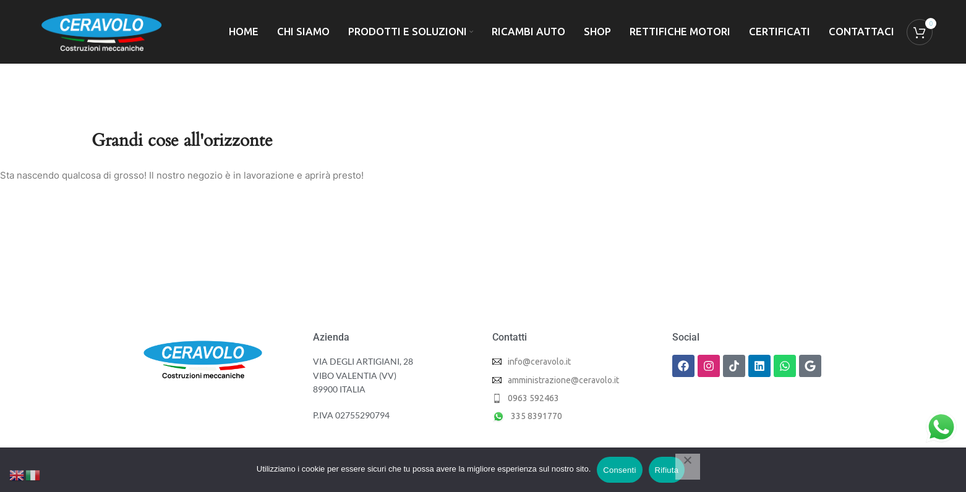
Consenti (619, 470)
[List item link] (573, 398)
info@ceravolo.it (539, 362)
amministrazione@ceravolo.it (563, 380)
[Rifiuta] (687, 467)
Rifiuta (667, 470)
